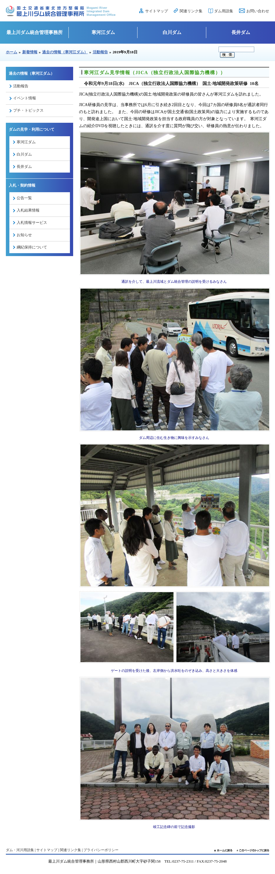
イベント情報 (24, 98)
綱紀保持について (32, 247)
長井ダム (240, 32)
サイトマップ (156, 11)
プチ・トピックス (28, 110)
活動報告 (100, 52)
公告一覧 (24, 198)
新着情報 (29, 52)
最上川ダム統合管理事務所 (34, 32)
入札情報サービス (32, 222)
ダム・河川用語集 (20, 850)
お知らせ (24, 235)
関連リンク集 (191, 11)
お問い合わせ (257, 11)
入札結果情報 (28, 210)
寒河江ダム (103, 32)
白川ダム (172, 32)
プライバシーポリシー (100, 850)
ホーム (11, 52)
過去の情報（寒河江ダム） (65, 52)
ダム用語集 (223, 11)
